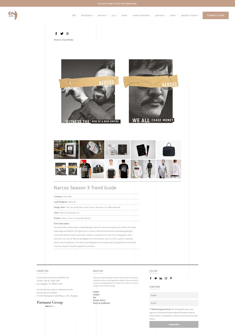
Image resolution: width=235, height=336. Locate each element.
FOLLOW (153, 271)
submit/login (215, 15)
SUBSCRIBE (154, 286)
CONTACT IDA (42, 271)
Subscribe (174, 324)
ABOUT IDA (98, 271)
